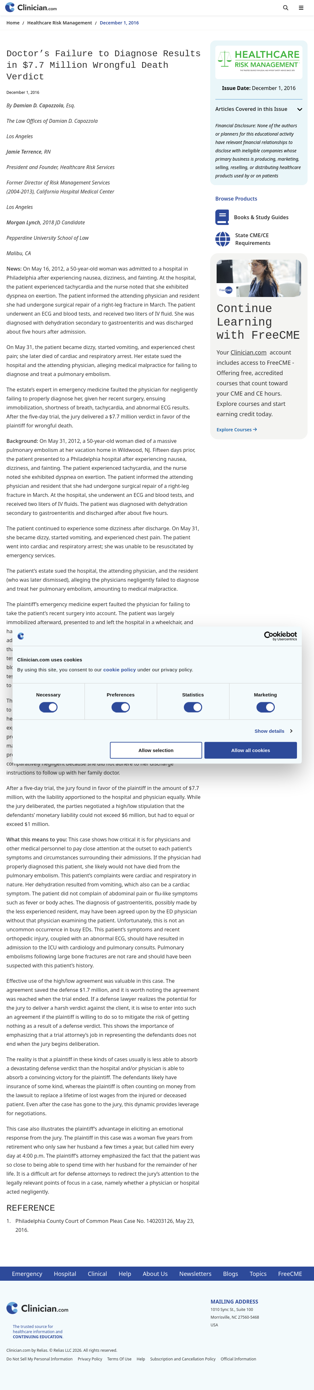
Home (13, 23)
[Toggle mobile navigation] (301, 7)
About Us (155, 1274)
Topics (258, 1274)
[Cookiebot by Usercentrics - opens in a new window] (269, 636)
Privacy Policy (90, 1359)
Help (125, 1274)
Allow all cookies (250, 750)
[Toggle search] (285, 7)
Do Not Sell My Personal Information (39, 1359)
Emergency (27, 1274)
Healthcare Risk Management (59, 23)
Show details (269, 730)
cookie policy (119, 669)
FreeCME (290, 1274)
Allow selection (156, 750)
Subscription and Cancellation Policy (182, 1359)
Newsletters (195, 1274)
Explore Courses (237, 429)
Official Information (238, 1359)
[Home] (31, 7)
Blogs (230, 1274)
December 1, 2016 (119, 23)
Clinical (97, 1274)
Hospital (65, 1274)
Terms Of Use (119, 1359)
